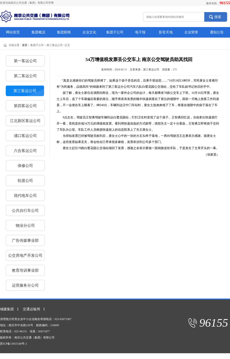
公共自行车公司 (25, 210)
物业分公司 (25, 225)
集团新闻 (64, 32)
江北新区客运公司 (25, 121)
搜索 (217, 17)
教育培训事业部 (25, 270)
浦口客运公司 (25, 136)
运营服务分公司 (25, 285)
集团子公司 (114, 32)
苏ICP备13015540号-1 (13, 343)
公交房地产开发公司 (25, 255)
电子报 (140, 32)
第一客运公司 (25, 61)
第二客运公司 (25, 76)
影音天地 (166, 32)
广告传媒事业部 (25, 240)
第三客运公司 (24, 91)
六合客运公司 (25, 151)
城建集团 (7, 309)
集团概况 (38, 32)
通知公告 (217, 32)
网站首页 (13, 32)
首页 (24, 45)
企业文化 (89, 32)
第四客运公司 (25, 106)
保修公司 (25, 165)
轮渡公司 (25, 180)
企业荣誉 (191, 32)
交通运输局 (31, 309)
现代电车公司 (25, 195)
